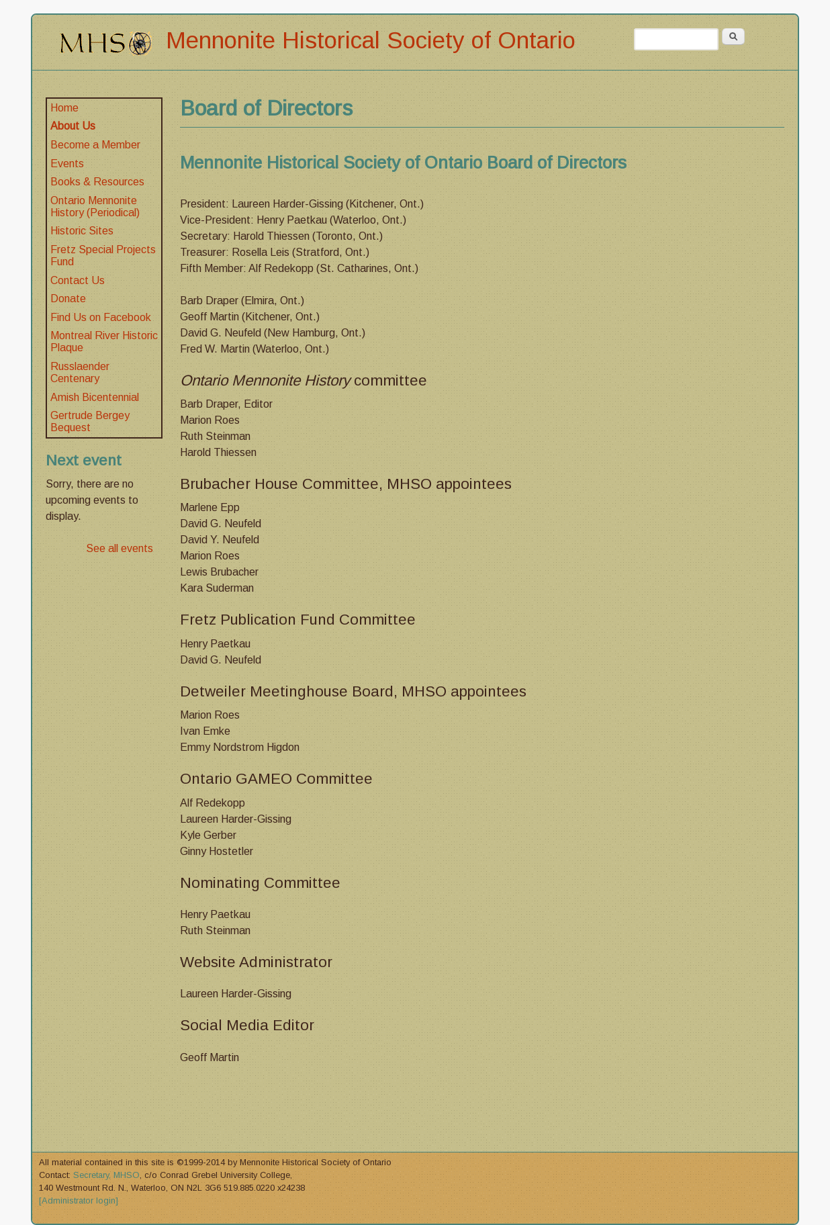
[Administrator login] (78, 1200)
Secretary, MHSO (106, 1175)
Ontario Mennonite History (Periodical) (95, 206)
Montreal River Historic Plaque (104, 341)
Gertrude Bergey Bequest (90, 421)
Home (64, 108)
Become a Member (95, 144)
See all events (119, 548)
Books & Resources (97, 181)
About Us (72, 126)
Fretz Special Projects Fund (103, 255)
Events (67, 163)
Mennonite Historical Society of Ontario (370, 40)
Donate (68, 298)
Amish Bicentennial (94, 397)
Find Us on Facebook (100, 317)
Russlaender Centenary (79, 372)
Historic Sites (81, 230)
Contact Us (77, 280)
